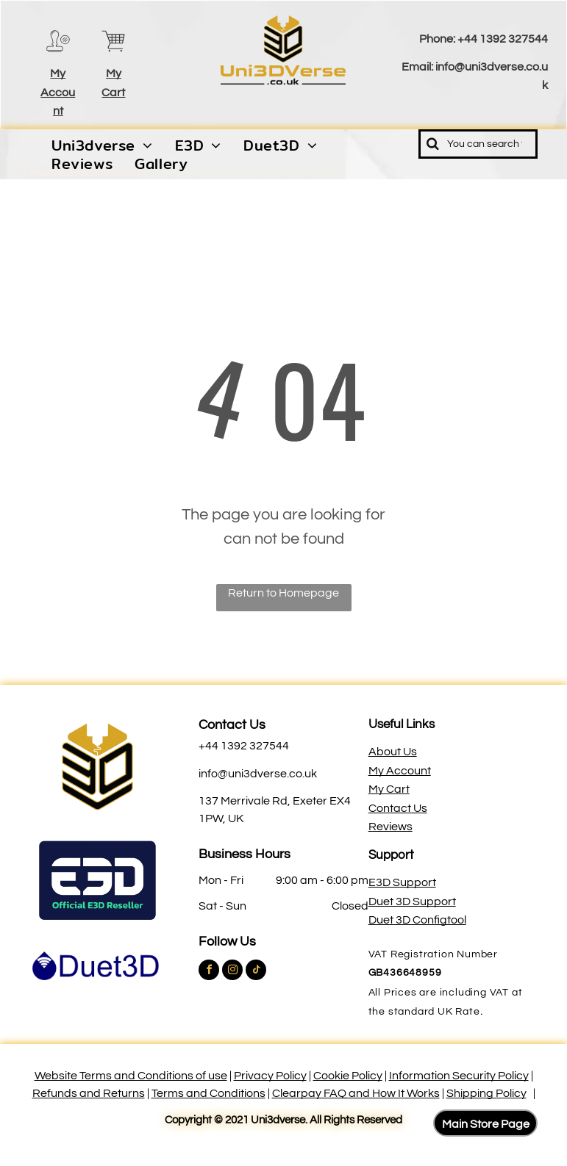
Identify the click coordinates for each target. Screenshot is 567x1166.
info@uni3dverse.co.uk (258, 774)
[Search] (478, 144)
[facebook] (209, 972)
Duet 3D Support (412, 901)
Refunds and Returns (88, 1093)
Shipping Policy (486, 1093)
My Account (57, 92)
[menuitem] (102, 145)
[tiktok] (256, 972)
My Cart (389, 789)
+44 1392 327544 (502, 39)
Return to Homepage (283, 593)
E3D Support (402, 882)
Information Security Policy (459, 1076)
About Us (392, 751)
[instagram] (232, 972)
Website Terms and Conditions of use (131, 1076)
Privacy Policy (270, 1076)
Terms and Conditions (208, 1093)
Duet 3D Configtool (417, 920)
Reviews (390, 826)
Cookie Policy (347, 1076)
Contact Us (232, 725)
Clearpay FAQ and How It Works (356, 1093)
